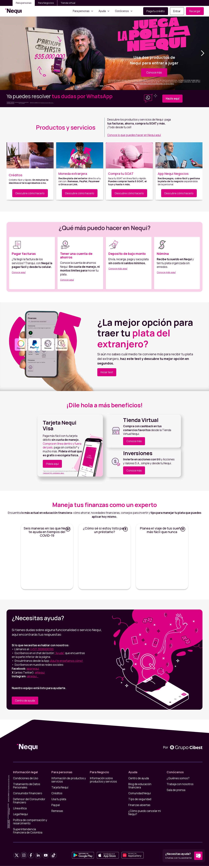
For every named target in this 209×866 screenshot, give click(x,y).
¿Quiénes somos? (178, 778)
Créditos (56, 793)
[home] (13, 11)
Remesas (57, 811)
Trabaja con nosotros (180, 784)
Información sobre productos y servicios (103, 780)
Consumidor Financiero (27, 793)
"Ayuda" (59, 653)
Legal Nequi (20, 814)
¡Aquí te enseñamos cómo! (66, 661)
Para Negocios (46, 2)
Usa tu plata (58, 799)
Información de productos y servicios (68, 780)
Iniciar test (107, 372)
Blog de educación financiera (139, 786)
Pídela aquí (52, 464)
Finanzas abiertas (139, 805)
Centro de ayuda (25, 700)
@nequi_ (32, 676)
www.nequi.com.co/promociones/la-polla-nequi (157, 83)
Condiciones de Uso (25, 778)
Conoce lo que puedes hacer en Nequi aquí (134, 135)
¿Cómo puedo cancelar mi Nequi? (144, 812)
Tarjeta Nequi (59, 787)
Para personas (24, 2)
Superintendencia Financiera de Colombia (27, 831)
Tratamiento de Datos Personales (26, 786)
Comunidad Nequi (139, 793)
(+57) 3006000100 (42, 649)
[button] (83, 11)
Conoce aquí (18, 272)
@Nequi (40, 672)
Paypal (55, 805)
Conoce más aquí (117, 268)
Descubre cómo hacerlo (30, 193)
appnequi (33, 668)
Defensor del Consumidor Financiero (29, 801)
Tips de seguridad (139, 799)
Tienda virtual (68, 2)
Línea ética (20, 808)
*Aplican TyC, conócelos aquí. (53, 473)
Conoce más (154, 72)
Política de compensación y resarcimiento (30, 821)
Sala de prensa (176, 790)
